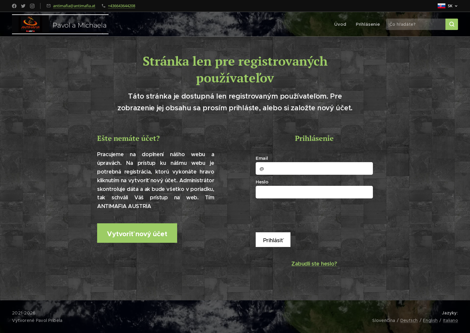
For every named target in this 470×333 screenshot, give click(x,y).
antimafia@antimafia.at (74, 5)
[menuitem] (342, 24)
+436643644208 (121, 5)
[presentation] (303, 214)
